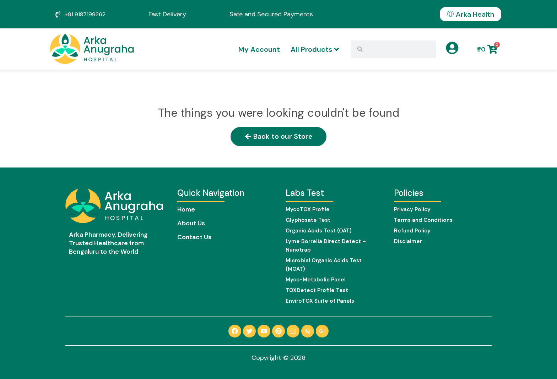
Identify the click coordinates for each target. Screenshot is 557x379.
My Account (259, 49)
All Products (315, 49)
